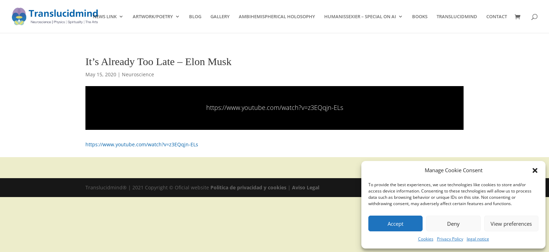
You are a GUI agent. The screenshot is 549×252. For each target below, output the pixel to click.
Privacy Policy (450, 239)
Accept (395, 223)
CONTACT (496, 17)
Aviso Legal (305, 187)
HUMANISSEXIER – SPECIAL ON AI (360, 17)
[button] (534, 170)
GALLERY (220, 17)
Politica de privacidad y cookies (249, 187)
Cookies (425, 239)
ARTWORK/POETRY (153, 17)
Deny (453, 223)
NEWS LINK (105, 17)
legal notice (478, 239)
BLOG (195, 17)
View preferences (511, 223)
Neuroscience (138, 74)
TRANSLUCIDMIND (457, 17)
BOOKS (420, 17)
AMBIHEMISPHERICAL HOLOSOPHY (277, 17)
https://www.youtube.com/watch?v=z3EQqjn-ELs (274, 107)
